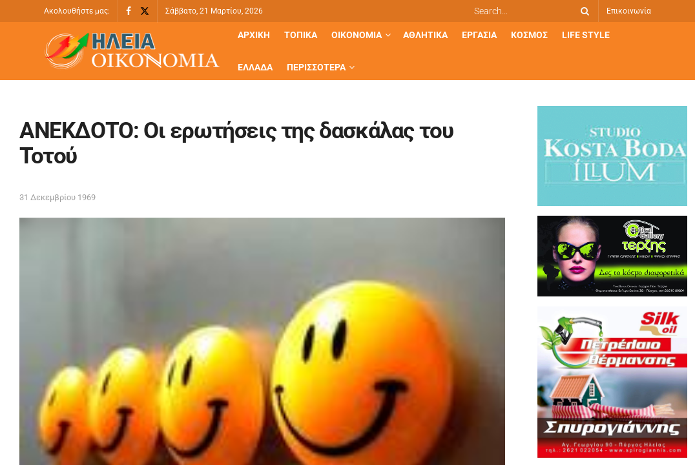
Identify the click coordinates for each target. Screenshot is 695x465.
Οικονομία (356, 35)
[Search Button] (582, 11)
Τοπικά (300, 35)
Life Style (586, 35)
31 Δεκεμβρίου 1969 (57, 197)
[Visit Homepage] (132, 51)
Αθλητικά (425, 35)
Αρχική (254, 35)
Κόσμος (529, 35)
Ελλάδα (255, 67)
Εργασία (479, 35)
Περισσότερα (316, 67)
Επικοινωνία (629, 11)
